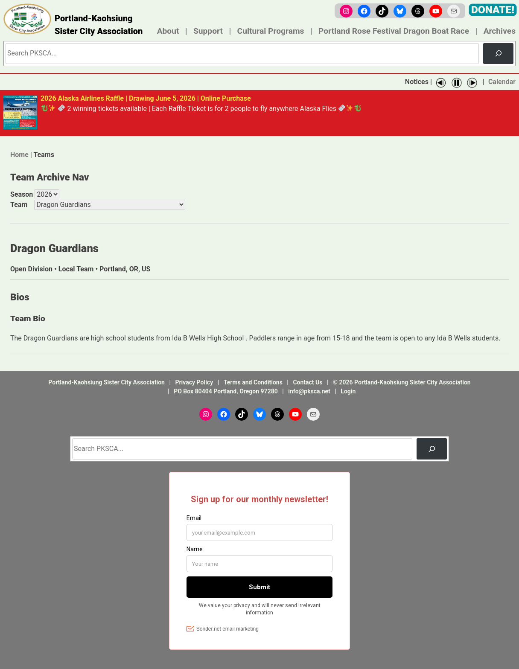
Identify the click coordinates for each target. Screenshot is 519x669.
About (168, 31)
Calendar (502, 82)
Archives (500, 31)
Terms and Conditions (253, 381)
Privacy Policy (194, 381)
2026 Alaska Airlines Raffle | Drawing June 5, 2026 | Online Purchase (146, 98)
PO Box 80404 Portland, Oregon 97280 (226, 390)
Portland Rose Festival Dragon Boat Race (393, 31)
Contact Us (307, 381)
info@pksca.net (309, 390)
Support (208, 31)
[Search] (498, 53)
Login (348, 390)
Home (19, 154)
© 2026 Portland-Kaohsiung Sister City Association (402, 381)
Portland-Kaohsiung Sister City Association (99, 24)
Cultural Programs (270, 31)
